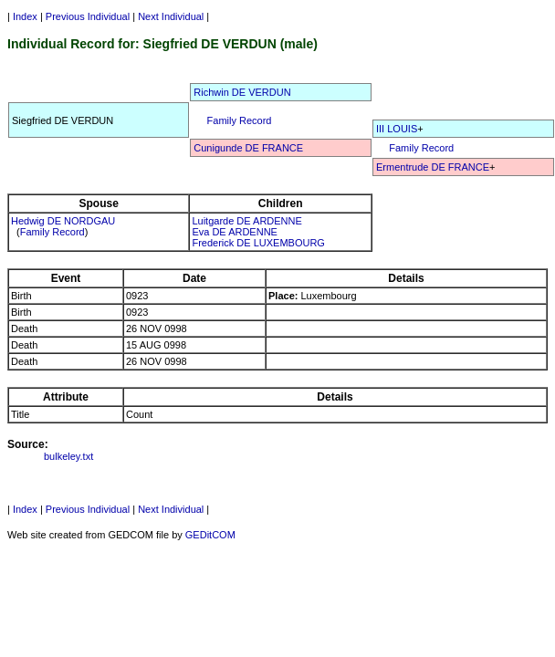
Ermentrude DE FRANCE (432, 167)
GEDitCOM (210, 534)
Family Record (239, 120)
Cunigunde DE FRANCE (248, 147)
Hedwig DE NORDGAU (63, 220)
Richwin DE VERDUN (242, 92)
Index (25, 16)
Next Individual (171, 16)
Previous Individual (88, 16)
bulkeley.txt (68, 456)
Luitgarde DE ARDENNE (246, 220)
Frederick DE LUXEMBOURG (258, 242)
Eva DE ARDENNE (235, 231)
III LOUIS (396, 128)
